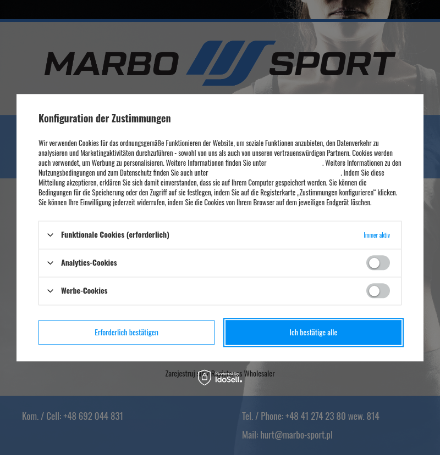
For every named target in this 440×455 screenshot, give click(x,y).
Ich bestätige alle (314, 332)
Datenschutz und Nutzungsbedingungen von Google (275, 172)
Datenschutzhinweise (295, 162)
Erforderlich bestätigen (126, 332)
